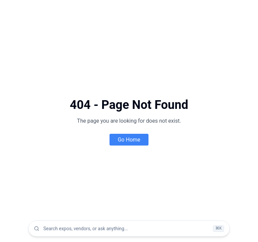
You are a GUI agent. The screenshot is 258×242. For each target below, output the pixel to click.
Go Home (129, 139)
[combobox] (126, 228)
